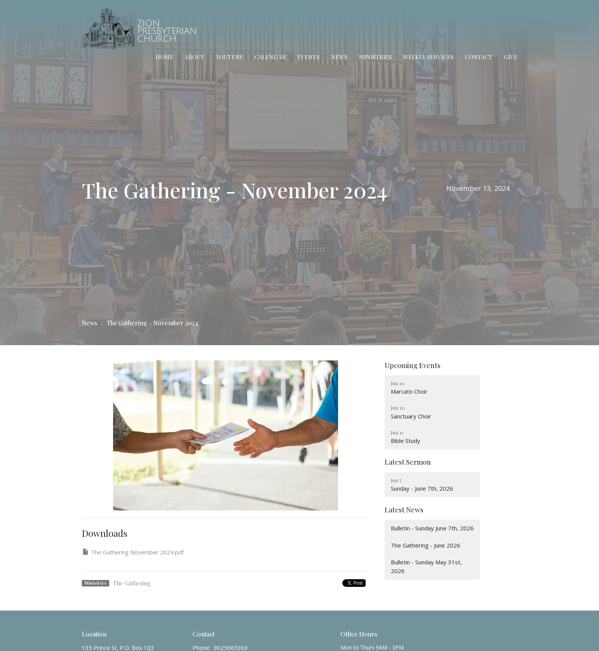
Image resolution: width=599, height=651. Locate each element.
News (339, 57)
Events (308, 57)
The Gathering (132, 583)
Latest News (404, 509)
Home (164, 57)
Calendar (270, 57)
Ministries (375, 57)
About (194, 57)
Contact (478, 57)
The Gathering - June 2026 (425, 545)
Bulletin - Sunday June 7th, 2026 (432, 528)
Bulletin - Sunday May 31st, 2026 (426, 566)
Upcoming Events (412, 365)
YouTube (229, 57)
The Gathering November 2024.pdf (133, 552)
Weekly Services (428, 57)
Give (510, 57)
